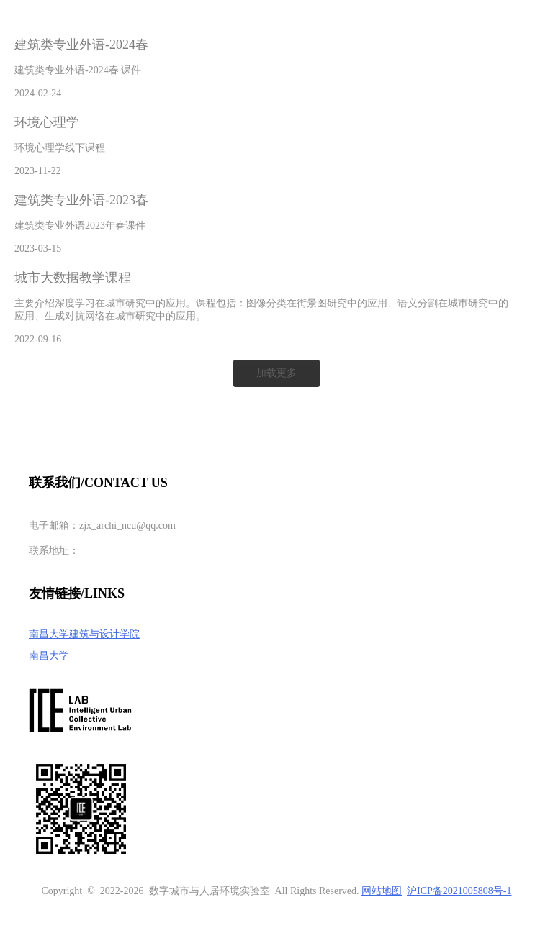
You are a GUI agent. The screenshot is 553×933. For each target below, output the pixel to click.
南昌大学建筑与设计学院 (84, 634)
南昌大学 (49, 655)
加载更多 (276, 373)
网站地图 (381, 891)
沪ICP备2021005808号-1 (459, 891)
